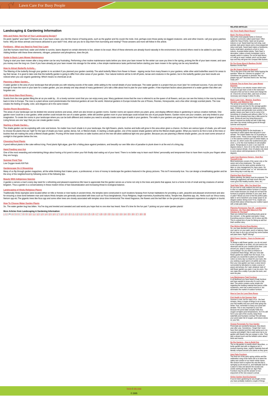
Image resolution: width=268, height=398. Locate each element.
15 (50, 214)
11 (34, 214)
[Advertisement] (135, 17)
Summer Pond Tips (12, 160)
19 (65, 214)
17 (57, 214)
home (129, 388)
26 (93, 214)
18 (62, 214)
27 (97, 214)
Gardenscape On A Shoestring (18, 168)
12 (38, 214)
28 (101, 214)
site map (137, 388)
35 (129, 214)
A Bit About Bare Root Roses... (18, 95)
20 (69, 214)
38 (141, 214)
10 (30, 214)
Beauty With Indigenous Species (19, 179)
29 (105, 214)
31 (113, 214)
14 (46, 214)
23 (81, 214)
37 (137, 214)
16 (53, 214)
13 (42, 214)
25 (89, 214)
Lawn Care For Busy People (42, 5)
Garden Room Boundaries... (17, 109)
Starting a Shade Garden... (16, 125)
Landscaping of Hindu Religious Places (22, 190)
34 (125, 214)
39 (145, 214)
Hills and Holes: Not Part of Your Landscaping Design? (30, 36)
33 (121, 214)
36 (133, 214)
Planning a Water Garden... (16, 82)
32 (117, 214)
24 (85, 214)
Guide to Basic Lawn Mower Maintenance (23, 57)
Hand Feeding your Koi (14, 149)
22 (77, 214)
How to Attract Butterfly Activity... (19, 68)
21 (73, 214)
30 (109, 214)
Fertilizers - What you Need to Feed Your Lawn (26, 47)
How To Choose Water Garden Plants (21, 203)
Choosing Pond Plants (14, 141)
